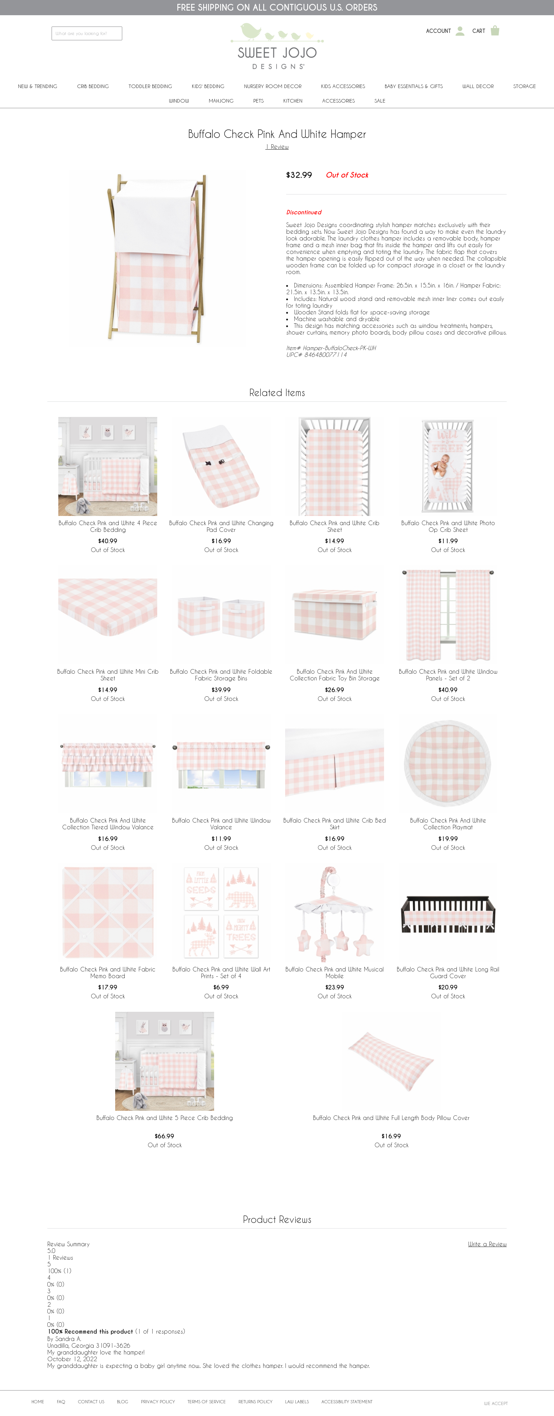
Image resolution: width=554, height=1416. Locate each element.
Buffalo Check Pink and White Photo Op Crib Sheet (448, 526)
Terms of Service (207, 1401)
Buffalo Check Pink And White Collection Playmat (448, 823)
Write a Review (487, 1244)
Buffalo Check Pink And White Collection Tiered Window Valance (108, 823)
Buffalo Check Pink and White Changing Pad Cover (221, 526)
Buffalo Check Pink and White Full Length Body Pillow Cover (391, 1117)
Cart (478, 31)
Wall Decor (478, 86)
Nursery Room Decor (272, 86)
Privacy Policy (158, 1401)
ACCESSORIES (338, 101)
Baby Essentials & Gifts (414, 86)
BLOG (122, 1401)
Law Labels (297, 1401)
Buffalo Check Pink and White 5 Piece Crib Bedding (164, 1117)
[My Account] (460, 31)
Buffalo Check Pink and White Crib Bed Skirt (334, 823)
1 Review (277, 146)
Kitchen (292, 101)
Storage (524, 86)
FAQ (61, 1401)
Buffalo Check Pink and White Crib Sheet (334, 526)
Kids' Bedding (208, 86)
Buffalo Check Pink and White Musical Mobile (334, 972)
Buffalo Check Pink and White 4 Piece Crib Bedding (108, 526)
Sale (380, 101)
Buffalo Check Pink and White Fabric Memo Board (107, 972)
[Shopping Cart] (495, 31)
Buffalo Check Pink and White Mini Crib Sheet (108, 674)
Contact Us (91, 1401)
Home (37, 1401)
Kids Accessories (343, 86)
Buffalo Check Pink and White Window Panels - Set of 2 (448, 674)
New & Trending (37, 86)
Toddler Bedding (150, 86)
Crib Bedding (93, 86)
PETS (258, 101)
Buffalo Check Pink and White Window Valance (221, 823)
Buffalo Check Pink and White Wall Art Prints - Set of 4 (221, 972)
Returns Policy (255, 1401)
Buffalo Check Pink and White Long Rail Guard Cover (448, 972)
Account (438, 31)
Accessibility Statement (347, 1401)
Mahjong (221, 101)
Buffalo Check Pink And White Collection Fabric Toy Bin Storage (335, 674)
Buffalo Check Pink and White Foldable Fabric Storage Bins (221, 674)
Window (179, 101)
